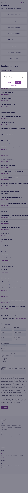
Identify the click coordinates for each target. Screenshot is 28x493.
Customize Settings (13, 85)
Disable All (10, 82)
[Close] (23, 74)
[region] (14, 80)
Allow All (17, 82)
